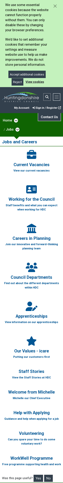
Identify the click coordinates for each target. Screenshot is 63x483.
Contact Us (49, 117)
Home (7, 120)
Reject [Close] (17, 82)
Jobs (10, 129)
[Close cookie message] (55, 6)
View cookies (35, 82)
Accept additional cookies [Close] (27, 74)
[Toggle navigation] (56, 97)
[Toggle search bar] (47, 97)
